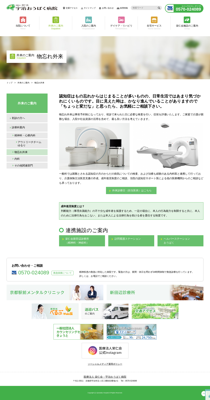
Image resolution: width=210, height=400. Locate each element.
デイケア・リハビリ (121, 27)
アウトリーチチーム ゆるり (29, 144)
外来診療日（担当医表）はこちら (132, 190)
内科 (17, 158)
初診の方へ (18, 118)
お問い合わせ (108, 8)
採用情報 (124, 8)
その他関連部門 (23, 165)
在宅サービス (154, 27)
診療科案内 (18, 127)
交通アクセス (72, 8)
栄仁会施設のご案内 (187, 27)
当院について (23, 27)
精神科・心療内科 (24, 135)
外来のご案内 (55, 27)
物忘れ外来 (21, 152)
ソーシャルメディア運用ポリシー (105, 364)
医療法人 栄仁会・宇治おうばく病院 (105, 376)
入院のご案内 (88, 27)
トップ (9, 83)
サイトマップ (90, 8)
